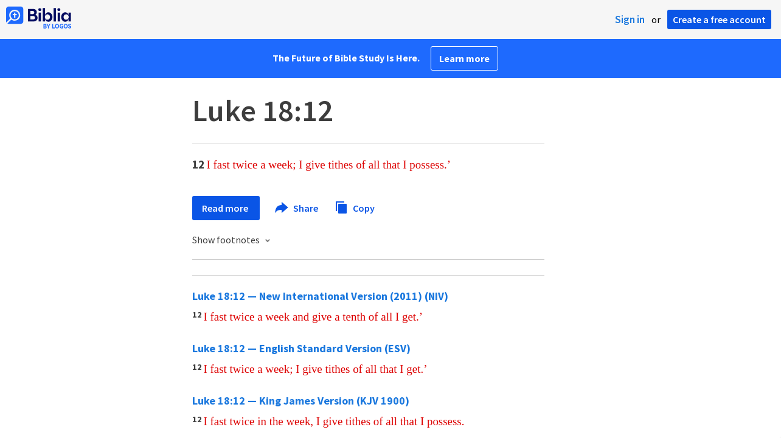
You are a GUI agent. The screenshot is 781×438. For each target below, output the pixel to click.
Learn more (464, 58)
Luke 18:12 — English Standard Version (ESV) (301, 348)
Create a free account (719, 19)
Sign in (630, 19)
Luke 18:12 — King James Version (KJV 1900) (300, 401)
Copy (355, 206)
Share (297, 208)
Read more (226, 208)
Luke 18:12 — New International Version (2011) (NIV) (320, 296)
